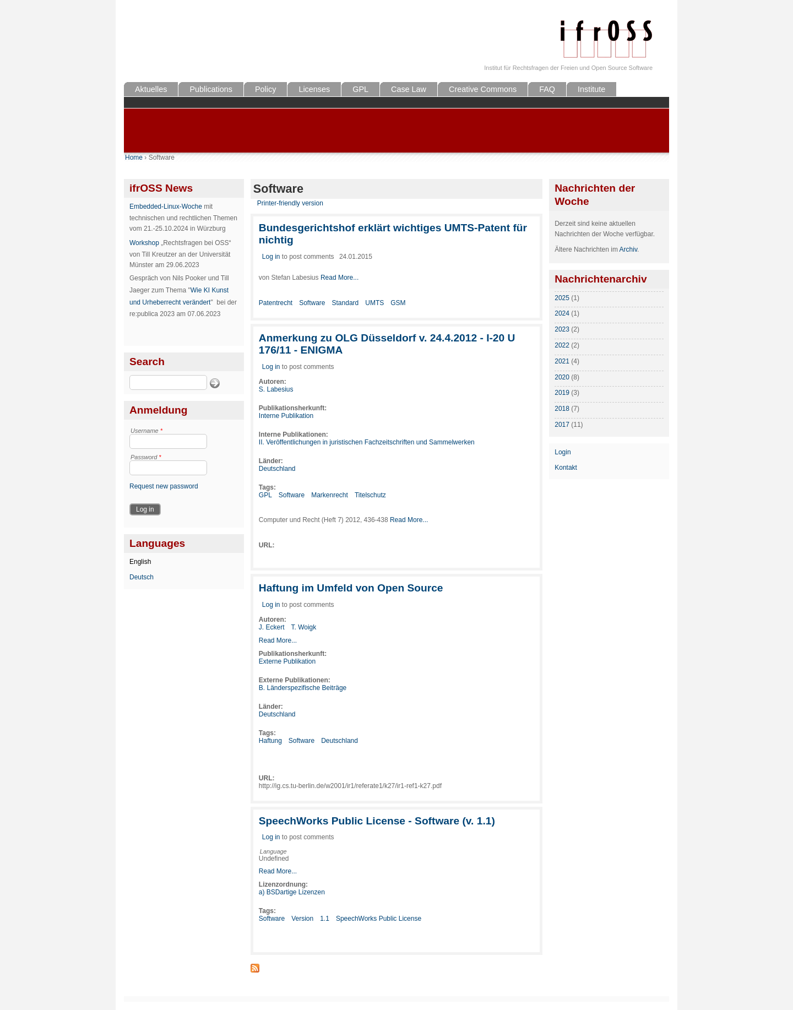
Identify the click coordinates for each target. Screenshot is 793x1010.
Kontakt (566, 467)
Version (302, 918)
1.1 (324, 918)
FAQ (547, 89)
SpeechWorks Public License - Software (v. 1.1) (377, 821)
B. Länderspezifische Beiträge (302, 688)
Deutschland (277, 469)
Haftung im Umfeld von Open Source (351, 588)
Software (312, 303)
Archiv (628, 249)
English (140, 562)
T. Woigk (303, 627)
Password (146, 457)
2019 (562, 393)
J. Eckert (272, 627)
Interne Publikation (286, 416)
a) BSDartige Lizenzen (292, 892)
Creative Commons (483, 89)
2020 (562, 377)
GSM (397, 303)
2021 (562, 361)
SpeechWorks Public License (378, 918)
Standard (345, 303)
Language (273, 851)
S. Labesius (276, 389)
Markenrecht (329, 495)
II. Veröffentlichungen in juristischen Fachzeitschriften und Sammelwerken (367, 442)
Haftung (270, 741)
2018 (562, 408)
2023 (562, 329)
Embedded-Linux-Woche (165, 206)
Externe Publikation (287, 661)
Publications (210, 89)
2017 (562, 424)
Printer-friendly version (290, 203)
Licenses (314, 89)
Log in (271, 256)
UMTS (374, 303)
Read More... (340, 277)
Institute (591, 89)
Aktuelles (151, 89)
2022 (562, 345)
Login (563, 452)
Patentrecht (275, 303)
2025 (562, 298)
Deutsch (141, 577)
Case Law (408, 89)
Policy (265, 89)
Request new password (163, 486)
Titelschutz (370, 495)
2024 (562, 313)
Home (134, 157)
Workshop (144, 243)
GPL (360, 89)
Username (146, 430)
